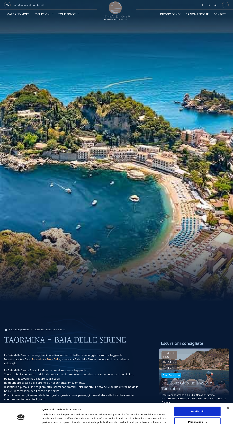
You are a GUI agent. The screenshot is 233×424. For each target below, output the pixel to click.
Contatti (220, 14)
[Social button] (7, 5)
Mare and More (18, 14)
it (225, 5)
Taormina (38, 359)
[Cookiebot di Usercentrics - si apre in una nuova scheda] (21, 417)
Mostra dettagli (51, 417)
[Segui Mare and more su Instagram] (215, 5)
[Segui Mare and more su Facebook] (202, 5)
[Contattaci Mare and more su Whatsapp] (209, 5)
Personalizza (197, 404)
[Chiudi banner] (228, 390)
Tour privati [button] (67, 14)
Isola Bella (53, 359)
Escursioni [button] (42, 14)
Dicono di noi (170, 14)
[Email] (28, 5)
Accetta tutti (197, 393)
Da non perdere (197, 14)
